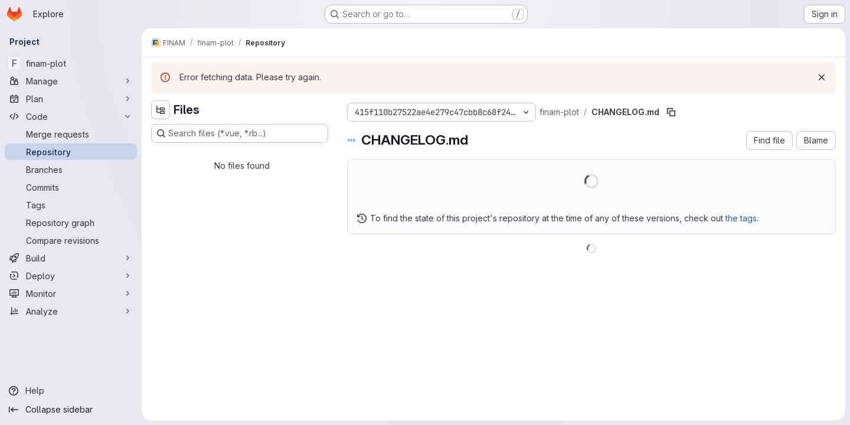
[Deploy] (71, 275)
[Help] (71, 390)
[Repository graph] (71, 222)
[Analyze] (71, 311)
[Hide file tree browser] (160, 109)
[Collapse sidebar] (71, 409)
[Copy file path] (671, 112)
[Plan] (71, 98)
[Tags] (71, 205)
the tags (741, 218)
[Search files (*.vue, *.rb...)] (239, 133)
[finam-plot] (71, 63)
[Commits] (71, 187)
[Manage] (71, 81)
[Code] (71, 116)
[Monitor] (71, 293)
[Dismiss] (822, 77)
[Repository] (71, 151)
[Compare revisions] (71, 240)
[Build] (71, 258)
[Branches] (71, 169)
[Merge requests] (71, 134)
